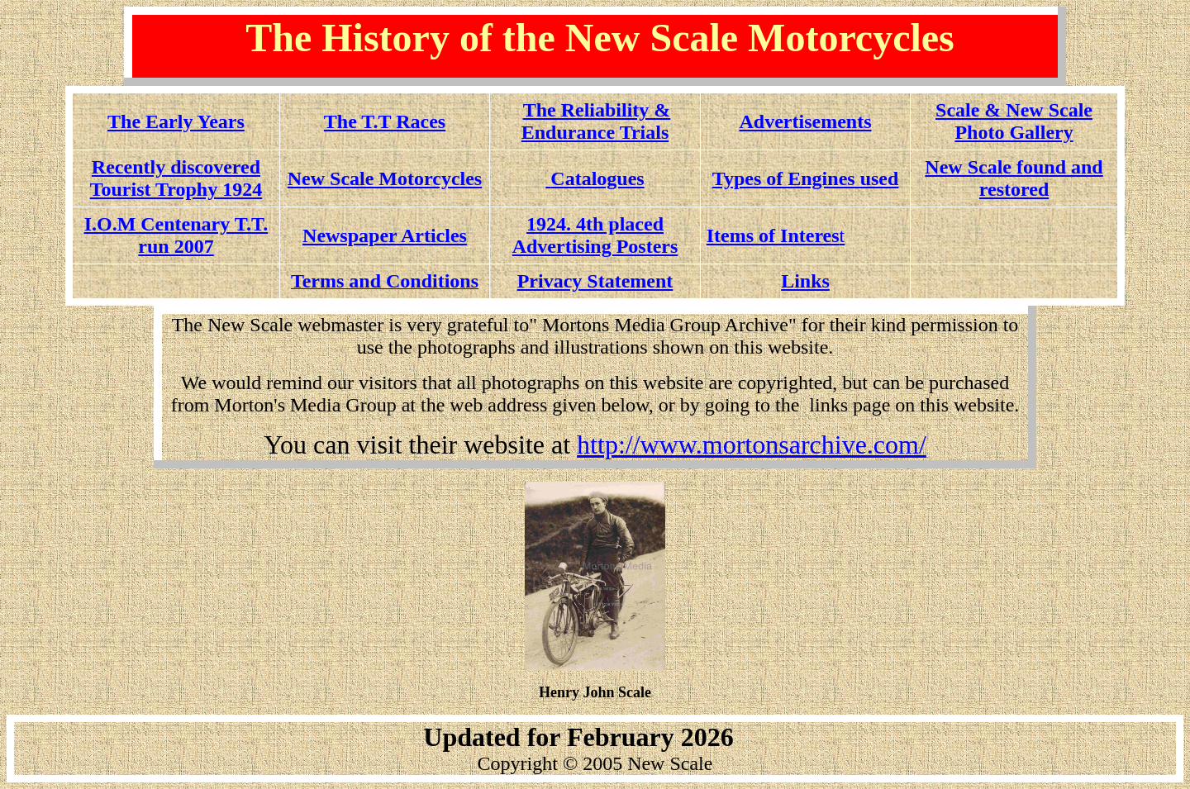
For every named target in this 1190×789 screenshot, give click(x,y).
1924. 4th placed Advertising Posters (595, 235)
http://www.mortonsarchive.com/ (751, 444)
